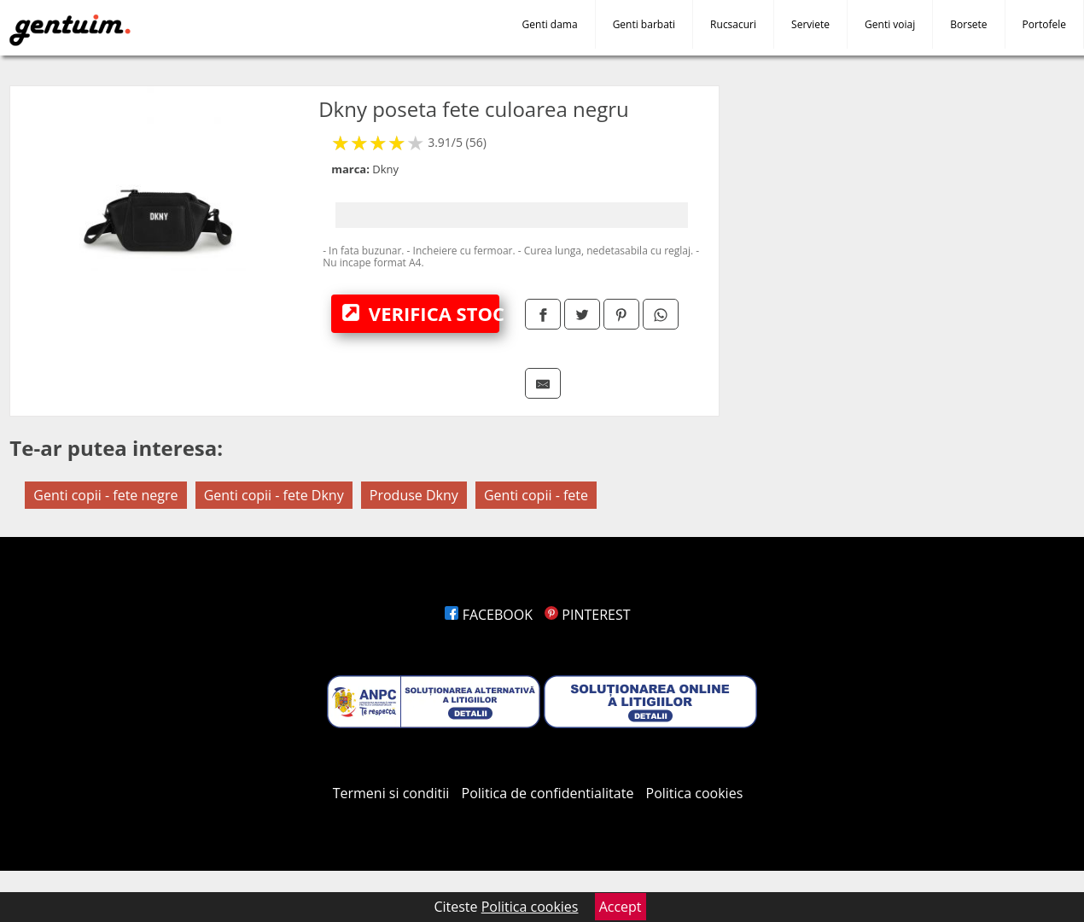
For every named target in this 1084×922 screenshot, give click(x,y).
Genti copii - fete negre (105, 495)
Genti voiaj (890, 24)
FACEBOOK (489, 614)
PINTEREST (587, 614)
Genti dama (550, 24)
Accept (620, 906)
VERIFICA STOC (420, 313)
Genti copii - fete (536, 495)
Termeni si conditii (391, 793)
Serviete (810, 24)
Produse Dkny (414, 495)
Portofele (1044, 24)
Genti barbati (644, 24)
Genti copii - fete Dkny (274, 495)
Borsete (968, 24)
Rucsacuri (733, 24)
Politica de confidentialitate (548, 793)
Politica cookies (694, 793)
